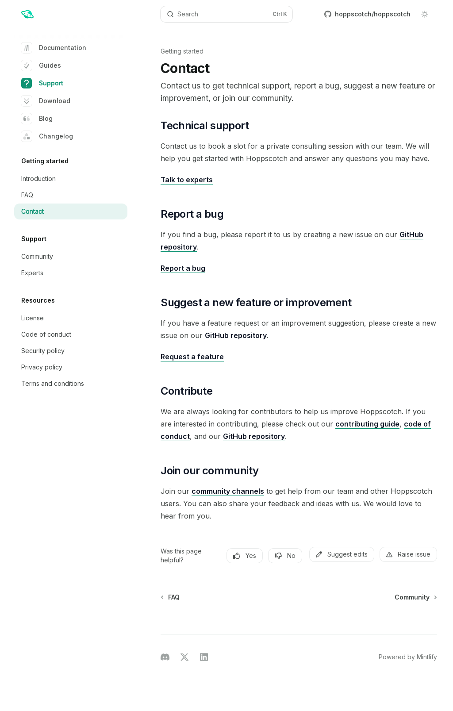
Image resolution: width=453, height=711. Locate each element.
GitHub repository (236, 335)
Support (42, 83)
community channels (228, 491)
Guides (41, 65)
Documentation (53, 47)
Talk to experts (187, 179)
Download (45, 101)
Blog (37, 118)
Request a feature (192, 356)
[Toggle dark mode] (425, 14)
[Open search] (227, 14)
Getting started (182, 51)
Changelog (47, 136)
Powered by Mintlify (408, 657)
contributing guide (367, 423)
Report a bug (183, 268)
